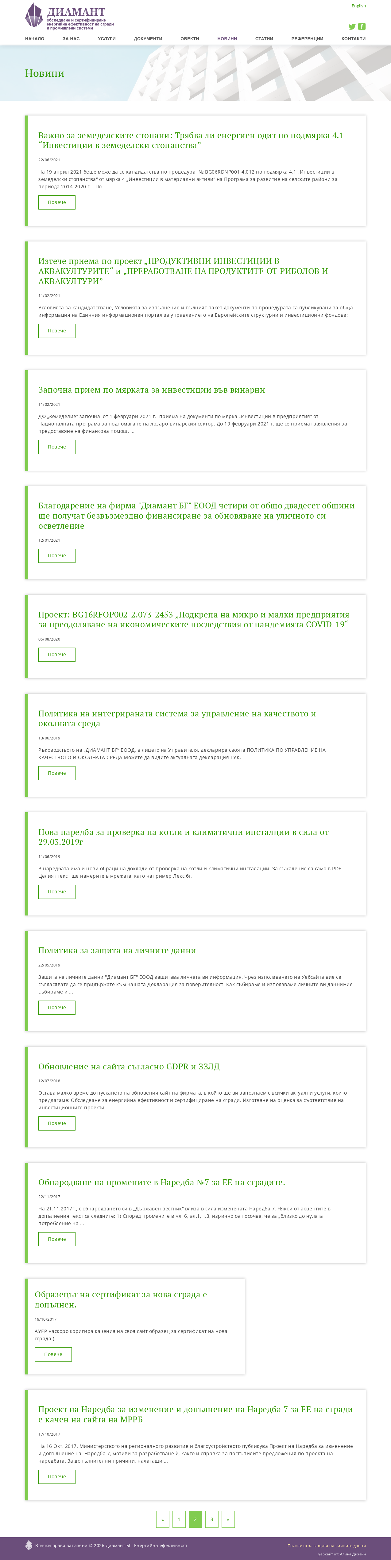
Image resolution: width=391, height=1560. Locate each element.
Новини (227, 38)
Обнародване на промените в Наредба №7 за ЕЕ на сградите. (161, 1182)
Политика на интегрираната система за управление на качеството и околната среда (177, 718)
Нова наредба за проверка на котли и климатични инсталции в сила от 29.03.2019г (183, 837)
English (359, 6)
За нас (71, 38)
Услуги (107, 38)
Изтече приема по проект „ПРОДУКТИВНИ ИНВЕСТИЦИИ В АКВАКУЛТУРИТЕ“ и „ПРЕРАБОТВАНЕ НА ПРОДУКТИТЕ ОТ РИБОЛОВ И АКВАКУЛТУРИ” (183, 271)
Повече (57, 202)
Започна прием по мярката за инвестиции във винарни (151, 389)
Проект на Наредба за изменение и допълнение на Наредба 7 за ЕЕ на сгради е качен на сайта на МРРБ (195, 1414)
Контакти (354, 38)
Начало (35, 38)
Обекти (189, 38)
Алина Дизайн (353, 1554)
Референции (307, 38)
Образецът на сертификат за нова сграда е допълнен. (121, 1299)
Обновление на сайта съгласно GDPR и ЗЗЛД (128, 1066)
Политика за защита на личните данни (117, 950)
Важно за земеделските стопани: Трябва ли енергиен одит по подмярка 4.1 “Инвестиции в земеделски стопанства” (191, 140)
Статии (264, 38)
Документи (148, 38)
